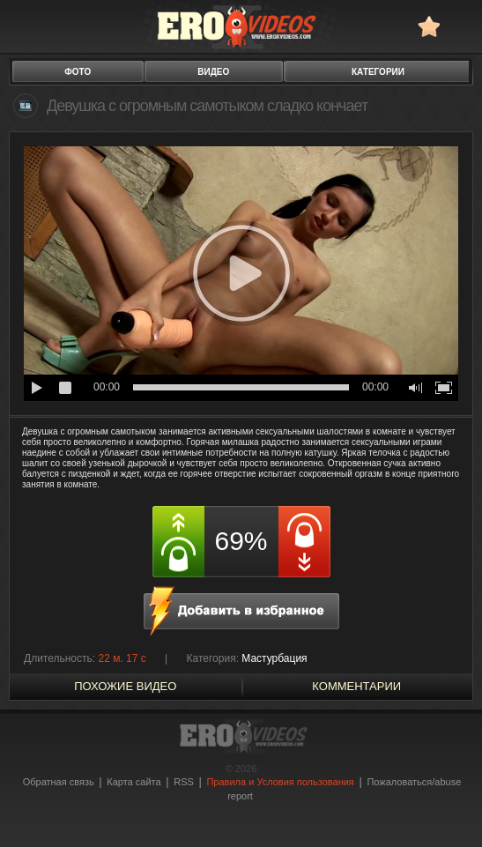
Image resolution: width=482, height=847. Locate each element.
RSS (184, 781)
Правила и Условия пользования (279, 781)
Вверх (448, 799)
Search (460, 26)
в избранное (429, 26)
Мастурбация (274, 658)
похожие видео (125, 686)
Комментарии (356, 686)
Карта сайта (133, 781)
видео (213, 72)
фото (77, 72)
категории (378, 72)
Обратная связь (58, 781)
